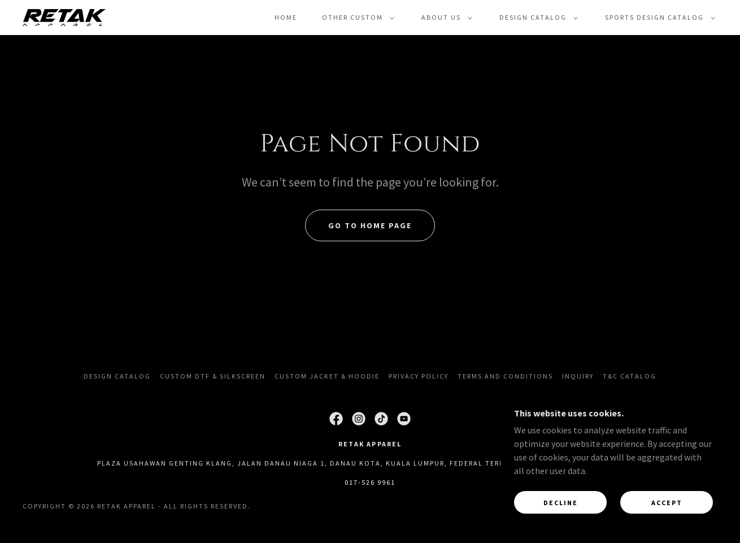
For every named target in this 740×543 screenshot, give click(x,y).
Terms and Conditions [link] (505, 376)
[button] (356, 17)
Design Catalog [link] (117, 376)
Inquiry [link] (578, 376)
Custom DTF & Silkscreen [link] (212, 376)
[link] (64, 16)
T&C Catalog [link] (629, 376)
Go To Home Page (370, 225)
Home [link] (286, 17)
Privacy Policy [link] (419, 376)
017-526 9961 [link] (370, 482)
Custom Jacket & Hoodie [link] (327, 376)
